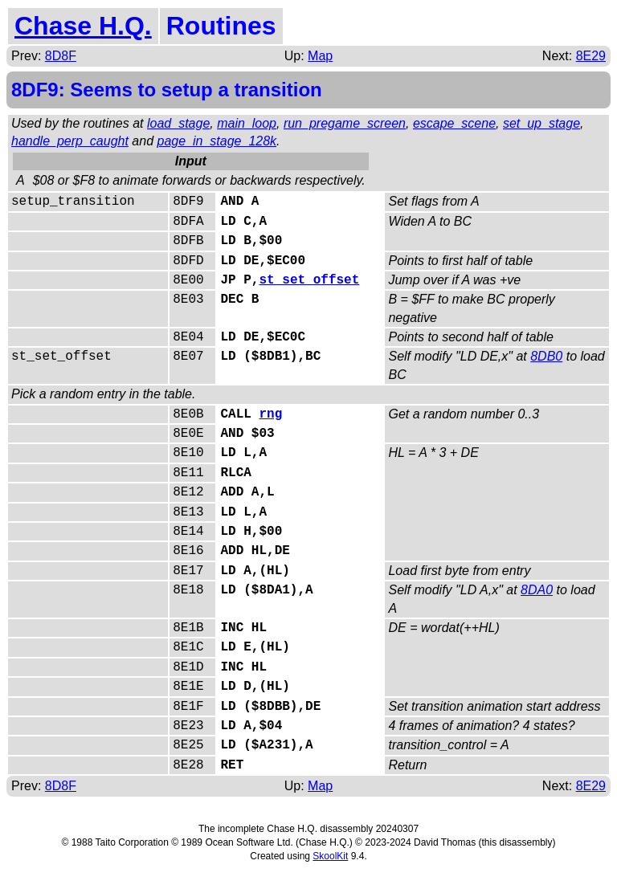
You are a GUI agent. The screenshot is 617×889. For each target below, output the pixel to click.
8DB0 (546, 356)
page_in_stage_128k (217, 141)
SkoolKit (330, 856)
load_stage (178, 123)
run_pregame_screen (345, 123)
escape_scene (454, 123)
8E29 (591, 56)
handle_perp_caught (70, 141)
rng (270, 414)
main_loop (246, 123)
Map (320, 56)
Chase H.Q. (83, 25)
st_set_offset (309, 280)
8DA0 (537, 590)
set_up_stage (541, 123)
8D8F (60, 56)
